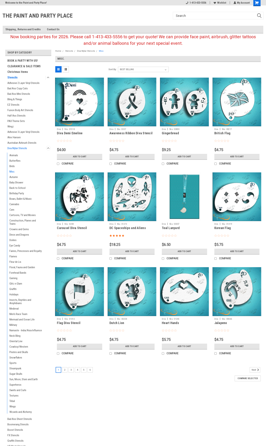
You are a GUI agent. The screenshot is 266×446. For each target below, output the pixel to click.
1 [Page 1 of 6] (58, 370)
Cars (11, 209)
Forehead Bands (17, 272)
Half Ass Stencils (16, 115)
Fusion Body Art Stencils (20, 110)
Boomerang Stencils (18, 424)
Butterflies (14, 160)
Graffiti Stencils (15, 440)
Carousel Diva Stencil (72, 228)
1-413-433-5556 (196, 2)
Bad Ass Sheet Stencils (19, 419)
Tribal (12, 401)
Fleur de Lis (15, 262)
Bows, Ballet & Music (20, 198)
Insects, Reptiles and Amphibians (20, 301)
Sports (12, 363)
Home (58, 51)
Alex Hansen (14, 137)
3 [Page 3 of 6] (71, 370)
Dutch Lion (116, 323)
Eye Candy (14, 245)
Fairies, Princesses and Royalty (25, 251)
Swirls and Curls (17, 390)
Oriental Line (15, 341)
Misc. (12, 171)
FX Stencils (13, 435)
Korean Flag (222, 228)
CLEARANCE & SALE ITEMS (24, 66)
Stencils (12, 77)
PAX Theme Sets (16, 121)
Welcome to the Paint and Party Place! (26, 2)
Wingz (10, 126)
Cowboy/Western (18, 346)
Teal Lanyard (171, 228)
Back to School (17, 188)
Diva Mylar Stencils (17, 148)
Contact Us (53, 29)
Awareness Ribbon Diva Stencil (131, 133)
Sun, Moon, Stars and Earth (23, 379)
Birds (12, 166)
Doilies (12, 240)
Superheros (15, 384)
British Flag (222, 133)
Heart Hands (170, 323)
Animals (13, 155)
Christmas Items (17, 72)
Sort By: (113, 69)
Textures (13, 395)
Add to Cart (79, 156)
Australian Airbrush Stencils (21, 142)
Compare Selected (248, 378)
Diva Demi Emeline (69, 133)
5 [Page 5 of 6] (83, 370)
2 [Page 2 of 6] (64, 370)
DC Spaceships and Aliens (127, 228)
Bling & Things (14, 99)
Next (256, 370)
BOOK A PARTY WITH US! (22, 60)
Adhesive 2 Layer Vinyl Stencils (23, 83)
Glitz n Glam (15, 283)
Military (13, 325)
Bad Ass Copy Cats (17, 88)
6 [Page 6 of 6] (90, 370)
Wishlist (219, 2)
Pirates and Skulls (18, 352)
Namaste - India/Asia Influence (25, 330)
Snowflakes (15, 357)
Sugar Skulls (15, 374)
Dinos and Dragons (19, 234)
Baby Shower (16, 182)
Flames (13, 256)
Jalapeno (220, 323)
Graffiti (12, 289)
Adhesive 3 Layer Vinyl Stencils (23, 132)
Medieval (14, 308)
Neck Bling (14, 335)
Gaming (13, 278)
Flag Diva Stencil (68, 323)
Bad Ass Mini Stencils (18, 94)
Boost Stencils (15, 430)
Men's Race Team (18, 314)
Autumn (13, 177)
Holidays (13, 294)
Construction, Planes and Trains (22, 222)
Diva (59, 129)
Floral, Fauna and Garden (22, 267)
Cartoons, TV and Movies (22, 215)
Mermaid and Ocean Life (22, 319)
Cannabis (14, 204)
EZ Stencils (13, 104)
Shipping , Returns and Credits (23, 29)
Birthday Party (16, 193)
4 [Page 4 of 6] (77, 370)
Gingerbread (170, 133)
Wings (12, 406)
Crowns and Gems (19, 229)
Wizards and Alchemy (20, 412)
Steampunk (15, 368)
